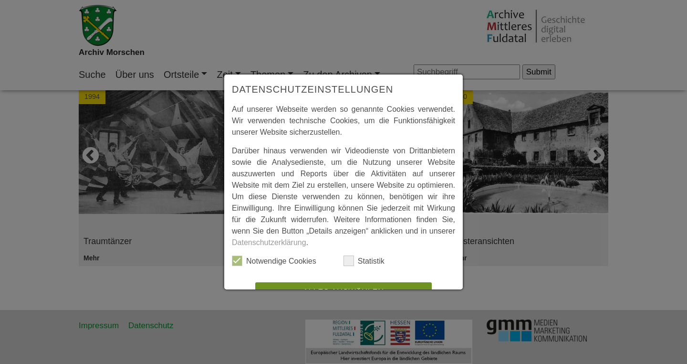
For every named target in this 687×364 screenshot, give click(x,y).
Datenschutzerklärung (269, 242)
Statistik (364, 261)
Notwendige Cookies (274, 261)
